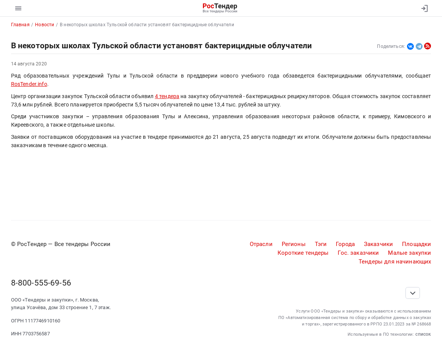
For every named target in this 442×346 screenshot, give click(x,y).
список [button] (423, 334)
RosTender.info (29, 84)
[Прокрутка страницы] (412, 293)
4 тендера (167, 96)
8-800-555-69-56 (41, 282)
